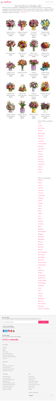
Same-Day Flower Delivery (8, 379)
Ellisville (40, 156)
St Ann (40, 172)
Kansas (40, 218)
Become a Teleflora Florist (8, 355)
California (40, 190)
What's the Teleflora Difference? (10, 356)
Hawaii (40, 206)
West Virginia (41, 303)
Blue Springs (41, 133)
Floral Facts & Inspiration (8, 365)
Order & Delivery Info (33, 381)
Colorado (40, 193)
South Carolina (42, 280)
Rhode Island (41, 278)
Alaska (40, 182)
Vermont (40, 293)
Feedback (5, 358)
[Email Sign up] (20, 322)
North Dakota (42, 265)
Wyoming (40, 306)
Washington (41, 298)
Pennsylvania (41, 275)
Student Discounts (7, 376)
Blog (4, 364)
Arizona (40, 185)
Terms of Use (31, 387)
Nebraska (40, 247)
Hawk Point (41, 164)
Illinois (40, 211)
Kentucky (40, 221)
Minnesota (41, 236)
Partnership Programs (7, 353)
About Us (5, 347)
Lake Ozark (41, 149)
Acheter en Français (7, 389)
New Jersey (41, 254)
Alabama (40, 180)
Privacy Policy (31, 386)
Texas (39, 288)
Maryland (40, 229)
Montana (40, 244)
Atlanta (40, 169)
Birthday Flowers (6, 381)
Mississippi (41, 239)
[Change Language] (40, 395)
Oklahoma (41, 270)
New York (40, 260)
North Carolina (42, 262)
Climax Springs (42, 143)
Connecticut (41, 195)
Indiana (40, 213)
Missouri (40, 242)
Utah (39, 290)
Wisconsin (41, 301)
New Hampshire (42, 252)
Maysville (40, 136)
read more (23, 12)
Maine (39, 226)
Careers (4, 348)
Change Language (33, 392)
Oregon (40, 272)
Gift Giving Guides (7, 367)
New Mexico (41, 257)
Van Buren (41, 161)
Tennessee (41, 285)
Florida (40, 200)
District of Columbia (43, 308)
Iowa (39, 216)
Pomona (40, 154)
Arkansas (40, 188)
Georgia (40, 203)
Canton (40, 125)
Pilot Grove (41, 138)
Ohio (39, 267)
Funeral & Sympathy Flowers (9, 383)
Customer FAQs (32, 378)
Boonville (40, 146)
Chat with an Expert (33, 383)
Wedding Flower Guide (8, 370)
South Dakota (42, 283)
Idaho (39, 208)
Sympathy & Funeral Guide (8, 369)
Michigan (40, 234)
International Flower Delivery (9, 384)
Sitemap (30, 389)
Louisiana (40, 224)
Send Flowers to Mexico (8, 386)
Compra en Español (7, 387)
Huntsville (41, 141)
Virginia (40, 296)
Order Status (31, 376)
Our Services (5, 351)
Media (4, 350)
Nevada (40, 249)
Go (43, 322)
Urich (39, 123)
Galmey (40, 167)
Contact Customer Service (34, 384)
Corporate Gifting (6, 378)
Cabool (40, 131)
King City (40, 159)
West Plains (41, 128)
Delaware (40, 198)
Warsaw (40, 151)
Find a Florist (31, 379)
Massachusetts (42, 231)
